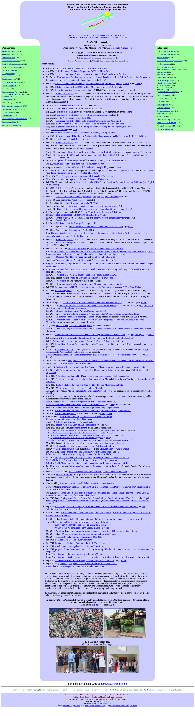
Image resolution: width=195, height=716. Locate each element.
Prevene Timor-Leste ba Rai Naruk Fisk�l (99, 212)
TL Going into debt (163, 108)
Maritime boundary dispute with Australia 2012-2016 (79, 537)
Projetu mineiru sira (9, 76)
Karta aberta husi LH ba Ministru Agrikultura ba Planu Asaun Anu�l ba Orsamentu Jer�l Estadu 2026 (101, 136)
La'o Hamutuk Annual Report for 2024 (72, 139)
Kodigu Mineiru (8, 74)
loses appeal (135, 344)
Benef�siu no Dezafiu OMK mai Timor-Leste (88, 152)
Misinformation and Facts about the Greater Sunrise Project (85, 452)
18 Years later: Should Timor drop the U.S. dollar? (82, 534)
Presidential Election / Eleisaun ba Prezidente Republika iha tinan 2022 (86, 275)
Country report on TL (109, 170)
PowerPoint (117, 466)
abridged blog (123, 531)
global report (76, 173)
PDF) (112, 404)
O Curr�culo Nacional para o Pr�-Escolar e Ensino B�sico (82, 528)
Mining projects (162, 74)
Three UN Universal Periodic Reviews (72, 260)
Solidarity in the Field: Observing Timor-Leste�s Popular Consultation (76, 440)
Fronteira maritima (9, 79)
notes (73, 278)
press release (147, 170)
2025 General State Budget (166, 54)
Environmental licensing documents (169, 61)
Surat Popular (83, 35)
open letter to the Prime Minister (73, 396)
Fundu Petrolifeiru (8, 58)
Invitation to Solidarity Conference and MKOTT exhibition (86, 416)
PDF (65, 102)
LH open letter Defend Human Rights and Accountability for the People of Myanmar (92, 83)
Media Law (161, 116)
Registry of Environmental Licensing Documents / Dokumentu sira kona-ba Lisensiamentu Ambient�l (100, 367)
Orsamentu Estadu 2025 (10, 54)
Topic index (112, 35)
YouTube (127, 379)
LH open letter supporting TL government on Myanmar (80, 209)
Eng (117, 121)
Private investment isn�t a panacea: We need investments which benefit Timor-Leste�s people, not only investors (101, 557)
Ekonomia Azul (76, 230)
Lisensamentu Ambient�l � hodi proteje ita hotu (82, 483)
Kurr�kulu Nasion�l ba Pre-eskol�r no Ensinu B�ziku (80, 525)
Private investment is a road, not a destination (71, 554)
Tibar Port (160, 101)
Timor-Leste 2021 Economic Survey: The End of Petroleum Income (92, 302)
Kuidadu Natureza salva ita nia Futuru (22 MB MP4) (85, 379)
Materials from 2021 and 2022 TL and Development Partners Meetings (87, 269)
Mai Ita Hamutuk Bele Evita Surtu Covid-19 (87, 391)
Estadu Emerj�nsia (9, 86)
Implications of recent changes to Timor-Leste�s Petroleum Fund (74, 433)
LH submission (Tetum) (116, 160)
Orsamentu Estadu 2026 (10, 51)
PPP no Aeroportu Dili (10, 103)
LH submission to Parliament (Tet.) (99, 155)
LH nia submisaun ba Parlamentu (70, 446)
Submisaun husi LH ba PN (67, 121)
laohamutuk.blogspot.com (119, 706)
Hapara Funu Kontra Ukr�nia (108, 284)
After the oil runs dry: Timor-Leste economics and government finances (93, 443)
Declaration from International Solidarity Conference (69, 419)
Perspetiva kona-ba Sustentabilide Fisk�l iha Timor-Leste (87, 176)
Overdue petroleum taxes (165, 111)
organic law (51, 372)
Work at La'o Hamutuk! (165, 129)
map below (96, 605)
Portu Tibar (6, 89)
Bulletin (71, 35)
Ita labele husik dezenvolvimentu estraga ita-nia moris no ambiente (98, 471)
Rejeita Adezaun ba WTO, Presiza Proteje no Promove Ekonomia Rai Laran (109, 182)
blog (106, 167)
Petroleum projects (163, 64)
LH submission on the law (115, 549)
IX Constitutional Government (69, 196)
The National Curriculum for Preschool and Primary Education (82, 522)
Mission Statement (101, 37)
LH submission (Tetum (110, 449)
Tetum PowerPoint (59, 129)
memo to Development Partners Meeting (76, 311)
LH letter (131, 269)
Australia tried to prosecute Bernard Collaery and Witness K (82, 179)
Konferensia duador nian (11, 82)
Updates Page (89, 58)
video (119, 341)
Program (99, 370)
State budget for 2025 (65, 155)
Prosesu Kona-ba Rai (9, 70)
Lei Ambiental (7, 116)
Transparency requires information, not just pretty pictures (81, 263)
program (96, 196)
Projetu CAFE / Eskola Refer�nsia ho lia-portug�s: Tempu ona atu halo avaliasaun (92, 457)
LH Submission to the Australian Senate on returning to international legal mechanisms (93, 410)
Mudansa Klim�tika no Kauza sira (71, 257)
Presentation (61, 281)
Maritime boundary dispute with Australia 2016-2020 (79, 388)
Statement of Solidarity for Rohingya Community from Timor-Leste (84, 560)
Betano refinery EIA (165, 89)
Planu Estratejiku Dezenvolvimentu (14, 119)
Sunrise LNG (8, 96)
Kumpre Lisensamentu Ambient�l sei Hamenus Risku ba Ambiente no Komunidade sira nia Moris (111, 360)
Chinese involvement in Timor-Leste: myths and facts (90, 206)
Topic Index (88, 55)
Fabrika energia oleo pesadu (12, 106)
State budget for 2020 (64, 349)
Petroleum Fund (162, 58)
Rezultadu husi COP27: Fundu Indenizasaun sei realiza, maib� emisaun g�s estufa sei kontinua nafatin (100, 251)
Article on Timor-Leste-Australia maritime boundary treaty (81, 531)
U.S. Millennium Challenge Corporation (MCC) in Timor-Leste (83, 71)
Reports (123, 35)
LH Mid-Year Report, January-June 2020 (73, 364)
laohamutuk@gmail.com (121, 48)
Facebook (133, 706)
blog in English (137, 334)
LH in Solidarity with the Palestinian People (84, 167)
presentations (79, 428)
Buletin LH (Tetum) (64, 93)
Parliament (66, 220)
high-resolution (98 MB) (104, 257)
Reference (72, 37)
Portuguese (53, 185)
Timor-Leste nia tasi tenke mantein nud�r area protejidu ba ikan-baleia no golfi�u (97, 493)
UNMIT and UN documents (166, 123)
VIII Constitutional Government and (71, 370)
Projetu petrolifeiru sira (10, 67)
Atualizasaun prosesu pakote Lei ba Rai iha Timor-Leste (79, 546)
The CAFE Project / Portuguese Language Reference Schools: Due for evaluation (81, 460)
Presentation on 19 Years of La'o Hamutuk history (77, 425)
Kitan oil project (162, 105)
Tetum (94, 61)
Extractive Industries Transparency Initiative (74, 90)
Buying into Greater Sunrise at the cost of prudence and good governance (87, 408)
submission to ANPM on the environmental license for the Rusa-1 (87, 305)
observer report (100, 218)
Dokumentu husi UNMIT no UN (13, 109)
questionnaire (64, 173)
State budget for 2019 (65, 449)
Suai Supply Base (164, 85)
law (87, 449)
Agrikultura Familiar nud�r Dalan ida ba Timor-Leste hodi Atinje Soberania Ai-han (92, 376)
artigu (133, 430)
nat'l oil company (172, 92)
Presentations (85, 37)
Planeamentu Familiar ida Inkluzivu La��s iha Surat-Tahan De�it (90, 487)
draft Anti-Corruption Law (102, 446)
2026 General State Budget (166, 51)
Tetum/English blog (124, 338)
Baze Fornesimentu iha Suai (14, 94)
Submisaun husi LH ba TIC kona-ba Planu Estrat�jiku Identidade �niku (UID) (90, 334)
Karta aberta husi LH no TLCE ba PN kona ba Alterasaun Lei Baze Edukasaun (90, 124)
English (122, 74)
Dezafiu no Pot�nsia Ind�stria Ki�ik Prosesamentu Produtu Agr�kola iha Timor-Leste (82, 435)
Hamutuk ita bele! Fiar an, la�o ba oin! (78, 519)
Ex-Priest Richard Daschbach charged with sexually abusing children (85, 133)
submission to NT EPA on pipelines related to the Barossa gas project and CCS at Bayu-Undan (100, 287)
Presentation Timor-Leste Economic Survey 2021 (76, 341)
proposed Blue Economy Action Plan (95, 115)
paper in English (117, 440)
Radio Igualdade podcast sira (12, 64)
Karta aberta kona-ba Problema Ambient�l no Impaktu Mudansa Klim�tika (89, 385)
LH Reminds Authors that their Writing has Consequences (86, 512)
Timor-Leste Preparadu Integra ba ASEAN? (79, 203)
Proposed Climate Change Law (68, 160)
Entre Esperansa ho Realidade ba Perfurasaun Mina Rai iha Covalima (76, 215)
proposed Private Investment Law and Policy (74, 549)
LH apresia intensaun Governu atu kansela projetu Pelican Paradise (85, 74)
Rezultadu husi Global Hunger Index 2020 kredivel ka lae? (85, 355)
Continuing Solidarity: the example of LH (97, 278)
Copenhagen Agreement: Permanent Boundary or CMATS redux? (88, 563)
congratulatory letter (109, 196)
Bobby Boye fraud (164, 113)
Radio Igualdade (98, 35)
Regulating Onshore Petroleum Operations (73, 540)
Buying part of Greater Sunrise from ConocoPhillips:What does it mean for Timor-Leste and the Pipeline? (106, 498)
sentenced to (108, 344)
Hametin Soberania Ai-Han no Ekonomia (85, 108)
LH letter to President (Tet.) (128, 155)
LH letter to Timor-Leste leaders (70, 317)
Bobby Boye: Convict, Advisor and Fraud (73, 344)
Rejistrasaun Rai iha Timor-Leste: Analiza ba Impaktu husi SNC (73, 438)
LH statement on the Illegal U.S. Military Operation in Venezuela (83, 87)
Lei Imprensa (7, 100)
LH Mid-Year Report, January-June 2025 (73, 118)
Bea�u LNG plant (165, 83)
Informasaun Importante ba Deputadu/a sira (88, 466)
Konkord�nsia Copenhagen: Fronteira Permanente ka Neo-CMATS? (76, 566)
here (80, 52)
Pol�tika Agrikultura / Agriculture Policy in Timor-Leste (80, 543)
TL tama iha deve (8, 112)
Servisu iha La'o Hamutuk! (11, 125)
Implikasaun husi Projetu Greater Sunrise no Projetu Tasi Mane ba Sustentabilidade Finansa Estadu (85, 430)
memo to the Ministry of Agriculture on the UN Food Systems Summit (98, 314)
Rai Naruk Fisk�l (76, 200)
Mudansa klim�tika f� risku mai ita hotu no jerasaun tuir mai (95, 248)
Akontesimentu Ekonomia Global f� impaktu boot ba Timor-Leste (75, 404)
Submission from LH (64, 112)
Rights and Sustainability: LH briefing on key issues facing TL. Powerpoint (89, 127)
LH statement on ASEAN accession (70, 105)
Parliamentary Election (66, 218)
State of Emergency (163, 95)
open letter (124, 170)
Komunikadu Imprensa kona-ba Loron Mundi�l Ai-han (79, 164)
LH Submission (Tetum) (65, 413)
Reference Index (81, 61)
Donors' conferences (164, 77)
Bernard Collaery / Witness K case (170, 69)
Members (87, 196)
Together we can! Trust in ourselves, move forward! (120, 519)
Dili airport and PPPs (164, 98)
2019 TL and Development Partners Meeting (75, 422)
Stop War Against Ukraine (82, 284)
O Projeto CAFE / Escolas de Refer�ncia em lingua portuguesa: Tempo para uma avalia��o (87, 463)
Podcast (110, 483)
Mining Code (106, 413)
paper (110, 433)
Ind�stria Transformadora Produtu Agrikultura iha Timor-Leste (83, 338)
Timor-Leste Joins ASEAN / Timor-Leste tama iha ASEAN (81, 68)
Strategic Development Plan (166, 126)
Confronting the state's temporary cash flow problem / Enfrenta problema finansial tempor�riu (96, 506)
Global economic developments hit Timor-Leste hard (83, 402)
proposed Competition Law (99, 121)
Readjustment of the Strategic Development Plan (77, 223)
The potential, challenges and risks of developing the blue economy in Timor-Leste (87, 233)
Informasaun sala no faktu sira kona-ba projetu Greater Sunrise (73, 454)
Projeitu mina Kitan (9, 122)
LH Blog (115, 37)
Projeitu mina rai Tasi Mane (12, 92)
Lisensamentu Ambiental (11, 61)
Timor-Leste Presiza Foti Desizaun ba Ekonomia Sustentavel (95, 226)
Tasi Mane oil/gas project (166, 81)
